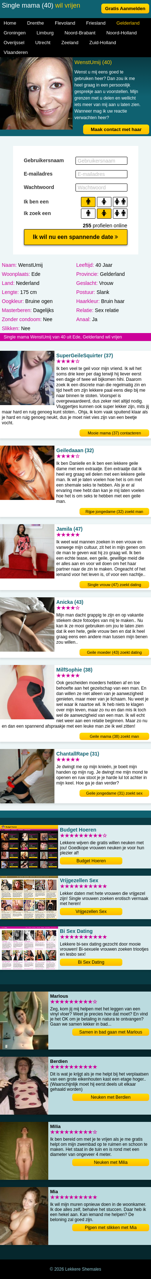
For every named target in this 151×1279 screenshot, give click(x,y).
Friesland (95, 23)
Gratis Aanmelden (125, 8)
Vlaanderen (16, 52)
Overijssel (14, 42)
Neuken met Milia (111, 1162)
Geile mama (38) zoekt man (114, 736)
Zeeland (69, 42)
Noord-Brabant (80, 32)
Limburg (45, 32)
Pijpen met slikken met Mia (111, 1227)
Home (10, 23)
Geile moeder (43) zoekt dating (114, 652)
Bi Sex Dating (91, 962)
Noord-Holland (121, 32)
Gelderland (128, 23)
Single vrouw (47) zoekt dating (114, 584)
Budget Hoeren (91, 860)
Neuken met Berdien (110, 1097)
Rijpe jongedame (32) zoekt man (114, 511)
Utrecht (42, 42)
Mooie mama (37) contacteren (114, 433)
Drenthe (35, 23)
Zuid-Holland (102, 42)
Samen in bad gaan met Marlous (110, 1032)
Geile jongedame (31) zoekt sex (114, 793)
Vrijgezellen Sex (91, 911)
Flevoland (65, 23)
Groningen (15, 32)
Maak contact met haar (116, 129)
